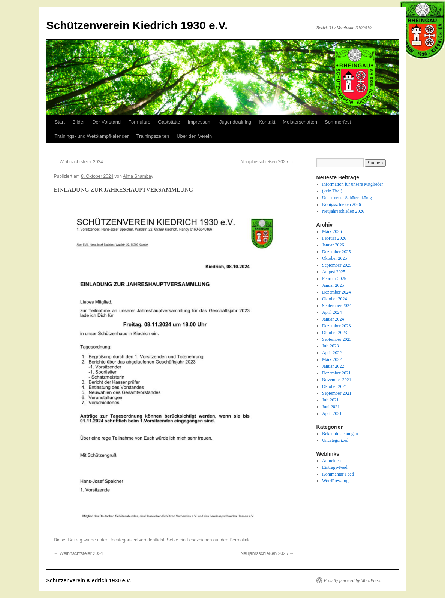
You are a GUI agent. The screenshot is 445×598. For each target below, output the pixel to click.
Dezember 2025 (336, 251)
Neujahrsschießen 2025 (267, 161)
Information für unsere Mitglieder (352, 184)
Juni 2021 (331, 406)
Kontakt (267, 122)
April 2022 (332, 352)
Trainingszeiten (152, 136)
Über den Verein (194, 136)
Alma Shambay (138, 176)
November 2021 (336, 379)
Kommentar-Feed (338, 474)
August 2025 (333, 271)
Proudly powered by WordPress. (353, 580)
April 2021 (332, 413)
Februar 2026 (334, 238)
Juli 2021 (330, 400)
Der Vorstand (106, 122)
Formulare (139, 122)
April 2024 (332, 312)
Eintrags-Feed (334, 467)
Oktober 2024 (334, 298)
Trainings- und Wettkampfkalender (92, 136)
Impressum (200, 122)
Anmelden (331, 460)
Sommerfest (338, 122)
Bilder (78, 122)
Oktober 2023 (334, 332)
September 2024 (336, 305)
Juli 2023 (330, 346)
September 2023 (336, 339)
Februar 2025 (334, 278)
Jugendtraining (235, 122)
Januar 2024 (333, 319)
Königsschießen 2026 (341, 204)
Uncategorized (123, 540)
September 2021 (336, 393)
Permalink (239, 540)
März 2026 (332, 231)
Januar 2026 (333, 245)
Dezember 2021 (336, 373)
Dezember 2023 (336, 325)
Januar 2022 (333, 366)
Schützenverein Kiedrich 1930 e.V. (137, 25)
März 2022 (332, 359)
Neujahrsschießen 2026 (343, 211)
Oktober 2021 (334, 386)
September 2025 (336, 265)
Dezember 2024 (336, 292)
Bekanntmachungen (340, 433)
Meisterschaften (300, 122)
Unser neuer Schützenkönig (347, 197)
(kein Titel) (332, 191)
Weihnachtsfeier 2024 (78, 161)
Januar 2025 (333, 285)
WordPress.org (335, 480)
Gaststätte (169, 122)
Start (60, 122)
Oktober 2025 (334, 258)
